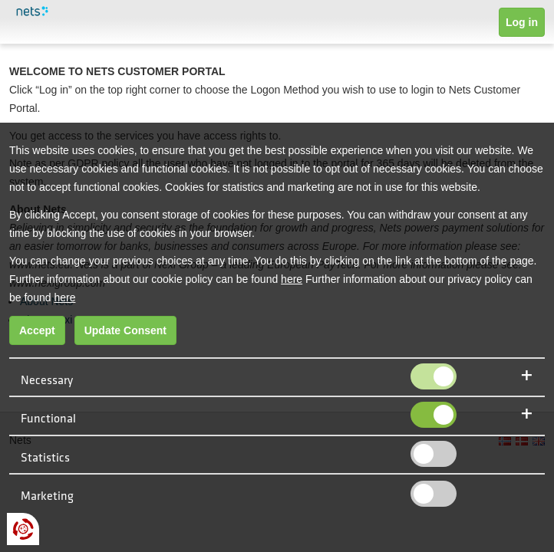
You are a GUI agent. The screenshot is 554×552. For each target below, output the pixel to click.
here (291, 279)
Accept (37, 330)
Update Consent (125, 330)
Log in (522, 22)
